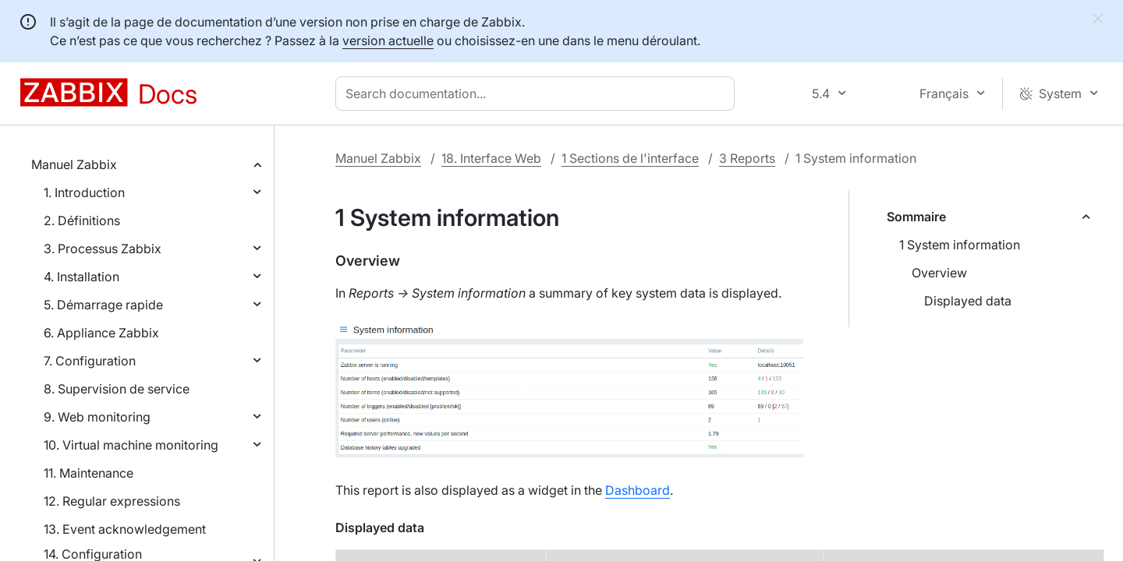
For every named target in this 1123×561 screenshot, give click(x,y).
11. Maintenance (88, 473)
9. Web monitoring (97, 417)
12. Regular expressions (112, 501)
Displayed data (967, 301)
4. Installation (81, 276)
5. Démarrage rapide (103, 304)
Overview (939, 272)
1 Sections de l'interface (630, 158)
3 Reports (747, 158)
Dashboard (637, 490)
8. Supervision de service (117, 389)
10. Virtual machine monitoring (131, 445)
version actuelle (388, 40)
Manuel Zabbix (74, 164)
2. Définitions (82, 220)
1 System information (959, 244)
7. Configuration (90, 361)
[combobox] (538, 93)
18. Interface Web (491, 158)
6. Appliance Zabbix (101, 332)
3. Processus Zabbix (102, 248)
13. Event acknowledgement (125, 529)
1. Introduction (84, 192)
